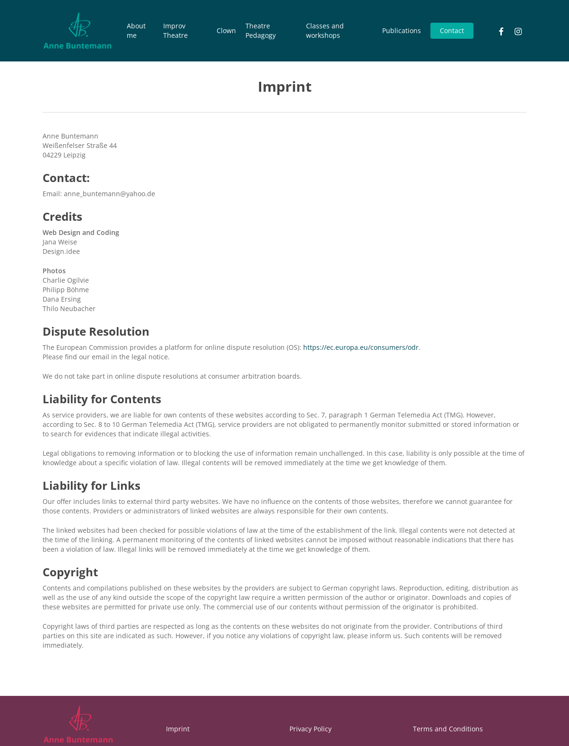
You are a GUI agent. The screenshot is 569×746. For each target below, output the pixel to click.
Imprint (178, 728)
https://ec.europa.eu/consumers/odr (361, 347)
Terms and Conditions (448, 728)
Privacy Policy (310, 728)
